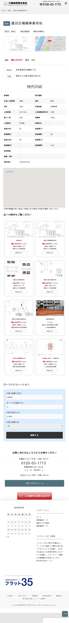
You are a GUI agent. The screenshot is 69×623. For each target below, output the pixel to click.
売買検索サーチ (42, 535)
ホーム (38, 532)
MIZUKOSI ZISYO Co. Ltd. (29, 620)
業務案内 (59, 611)
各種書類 (34, 611)
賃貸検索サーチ (42, 541)
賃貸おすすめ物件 (43, 538)
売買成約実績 (46, 611)
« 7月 (7, 552)
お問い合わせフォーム (34, 498)
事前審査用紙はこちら (44, 576)
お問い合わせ (22, 611)
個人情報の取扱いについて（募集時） (34, 614)
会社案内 (10, 611)
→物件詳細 (19, 258)
